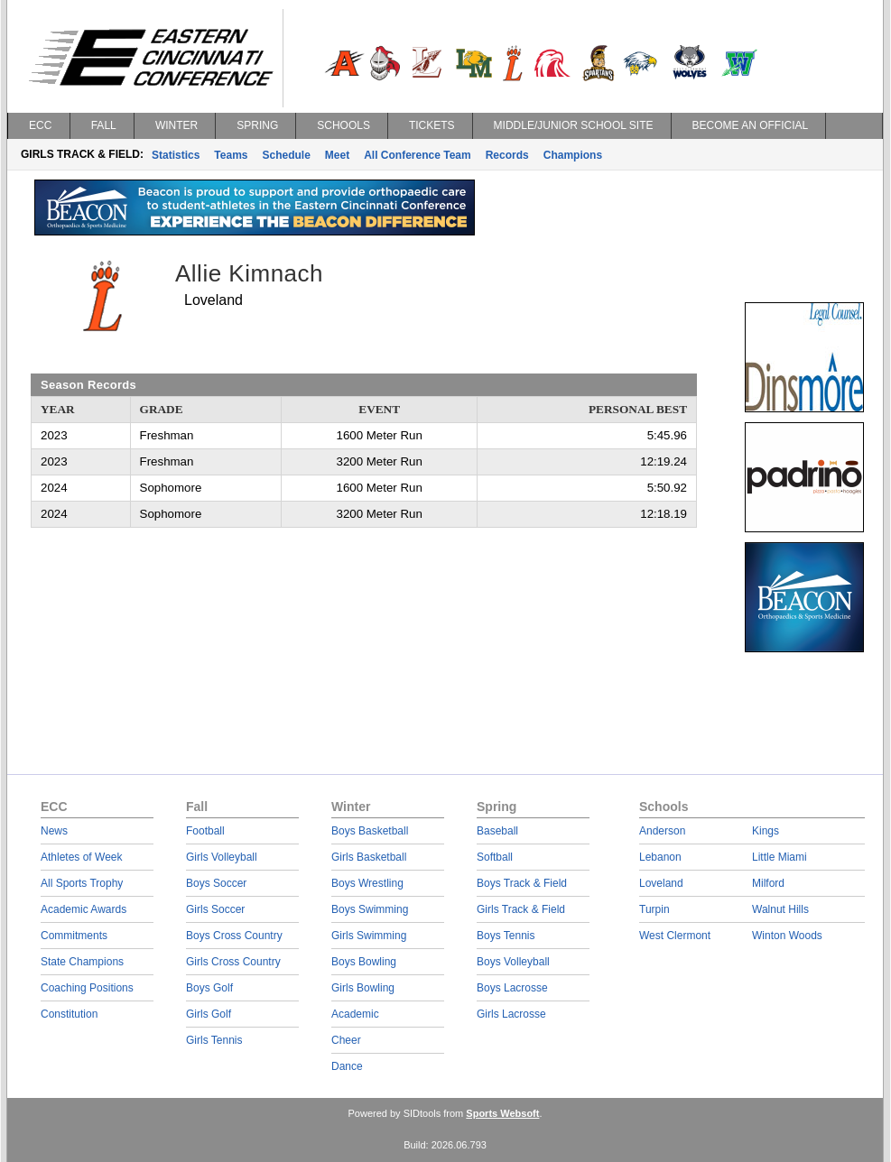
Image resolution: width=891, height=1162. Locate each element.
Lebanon (660, 857)
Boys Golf (209, 988)
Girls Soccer (215, 909)
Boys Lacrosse (512, 988)
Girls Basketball (368, 857)
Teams (230, 155)
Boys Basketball (369, 831)
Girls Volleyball (221, 857)
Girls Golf (208, 1014)
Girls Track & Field (521, 909)
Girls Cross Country (233, 961)
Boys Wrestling (367, 883)
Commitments (74, 935)
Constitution (69, 1014)
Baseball (497, 831)
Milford (768, 883)
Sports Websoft (502, 1113)
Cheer (346, 1040)
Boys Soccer (216, 883)
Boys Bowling (363, 961)
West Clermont (674, 935)
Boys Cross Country (234, 935)
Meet (337, 155)
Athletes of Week (82, 857)
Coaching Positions (87, 988)
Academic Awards (83, 909)
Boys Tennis (505, 935)
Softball (495, 857)
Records (507, 155)
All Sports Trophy (82, 883)
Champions (572, 155)
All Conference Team (417, 155)
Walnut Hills (780, 909)
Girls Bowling (362, 988)
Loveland (661, 883)
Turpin (654, 909)
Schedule (287, 155)
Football (205, 831)
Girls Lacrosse (511, 1014)
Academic (355, 1014)
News (54, 831)
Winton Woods (787, 935)
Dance (347, 1066)
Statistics (176, 155)
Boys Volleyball (513, 961)
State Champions (82, 961)
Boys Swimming (369, 909)
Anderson (662, 831)
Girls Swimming (368, 935)
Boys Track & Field (522, 883)
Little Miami (779, 857)
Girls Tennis (214, 1040)
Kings (765, 831)
